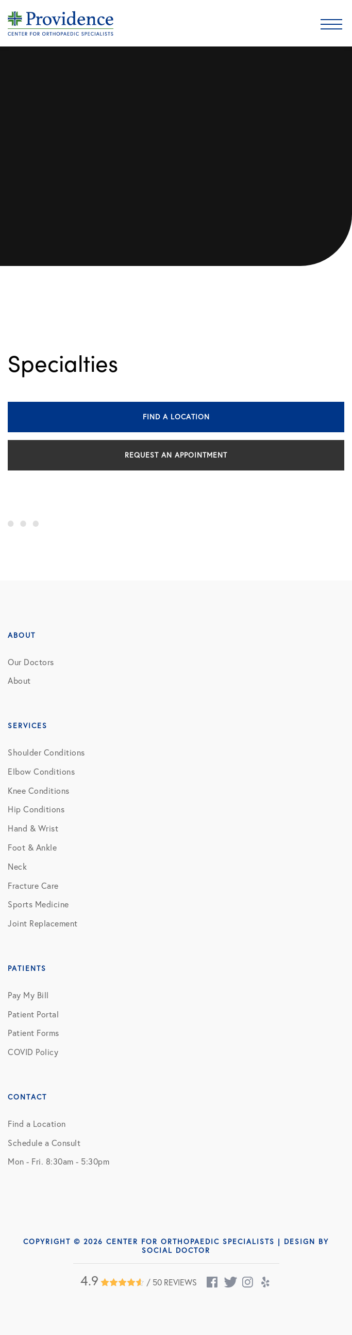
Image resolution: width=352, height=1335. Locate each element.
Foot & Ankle (32, 847)
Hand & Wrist (33, 828)
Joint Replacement (43, 923)
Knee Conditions (39, 791)
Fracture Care (33, 886)
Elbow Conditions (41, 771)
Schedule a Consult (44, 1143)
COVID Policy (33, 1052)
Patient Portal (33, 1014)
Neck (17, 866)
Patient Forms (33, 1033)
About (19, 681)
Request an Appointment (176, 455)
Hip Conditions (36, 809)
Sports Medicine (38, 904)
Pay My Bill (28, 995)
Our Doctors (31, 662)
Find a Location (176, 416)
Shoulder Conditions (46, 752)
